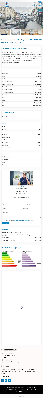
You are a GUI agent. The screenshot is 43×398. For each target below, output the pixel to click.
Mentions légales (31, 387)
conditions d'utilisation (32, 394)
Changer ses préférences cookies (28, 389)
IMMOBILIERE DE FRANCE (9, 350)
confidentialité (23, 394)
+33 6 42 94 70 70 (22, 193)
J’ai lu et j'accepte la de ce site (19, 220)
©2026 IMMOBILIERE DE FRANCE (16, 387)
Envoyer (6, 223)
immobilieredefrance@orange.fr (12, 362)
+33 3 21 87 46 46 (23, 191)
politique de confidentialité (21, 220)
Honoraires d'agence (12, 389)
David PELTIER (21, 186)
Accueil (6, 4)
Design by (22, 391)
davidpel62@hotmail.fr (23, 197)
